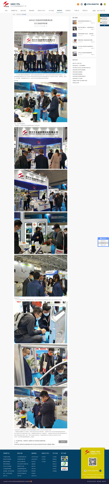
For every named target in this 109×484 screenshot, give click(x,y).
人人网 (30, 436)
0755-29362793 (104, 15)
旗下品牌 (63, 453)
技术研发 (44, 456)
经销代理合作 (34, 459)
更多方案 (19, 475)
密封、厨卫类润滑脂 (7, 473)
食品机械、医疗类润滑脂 (8, 471)
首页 (14, 14)
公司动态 (24, 14)
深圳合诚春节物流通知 (77, 74)
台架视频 (55, 471)
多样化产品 (34, 475)
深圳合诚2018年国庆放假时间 (79, 76)
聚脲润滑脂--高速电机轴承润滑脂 (85, 40)
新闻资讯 (19, 14)
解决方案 (19, 453)
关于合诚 (55, 453)
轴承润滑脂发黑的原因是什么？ (85, 21)
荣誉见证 (55, 461)
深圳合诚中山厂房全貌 (77, 78)
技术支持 (33, 461)
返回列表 (63, 441)
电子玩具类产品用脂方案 (22, 463)
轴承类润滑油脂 (6, 463)
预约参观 (33, 471)
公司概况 (55, 456)
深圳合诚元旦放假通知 (77, 72)
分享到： (16, 436)
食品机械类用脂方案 (21, 468)
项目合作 (33, 466)
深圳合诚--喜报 (76, 82)
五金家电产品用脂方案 (22, 471)
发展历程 (55, 459)
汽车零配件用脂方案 (21, 456)
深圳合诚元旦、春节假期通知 (79, 65)
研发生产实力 (45, 453)
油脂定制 (33, 463)
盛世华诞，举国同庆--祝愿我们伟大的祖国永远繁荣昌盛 (31, 440)
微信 (33, 436)
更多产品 (5, 475)
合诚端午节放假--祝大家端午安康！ (80, 80)
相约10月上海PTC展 (77, 63)
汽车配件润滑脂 (6, 456)
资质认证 (55, 463)
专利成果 (55, 466)
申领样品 (33, 473)
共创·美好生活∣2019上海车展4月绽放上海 (81, 67)
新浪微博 (23, 436)
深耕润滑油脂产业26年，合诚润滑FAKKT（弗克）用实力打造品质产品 (93, 33)
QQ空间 (20, 436)
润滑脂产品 (6, 453)
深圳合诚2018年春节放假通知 (79, 69)
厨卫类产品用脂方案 (21, 473)
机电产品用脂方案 (21, 461)
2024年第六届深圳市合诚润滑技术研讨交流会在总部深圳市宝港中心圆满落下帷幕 (34, 444)
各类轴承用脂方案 (21, 459)
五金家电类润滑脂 (7, 468)
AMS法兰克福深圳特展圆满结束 (85, 52)
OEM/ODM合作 (35, 456)
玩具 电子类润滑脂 (7, 466)
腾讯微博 (27, 436)
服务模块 (34, 453)
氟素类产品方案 (20, 466)
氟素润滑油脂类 (6, 461)
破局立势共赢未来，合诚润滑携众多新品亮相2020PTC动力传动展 (92, 27)
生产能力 (44, 459)
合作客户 (55, 468)
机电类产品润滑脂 (7, 459)
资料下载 (33, 468)
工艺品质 (44, 461)
